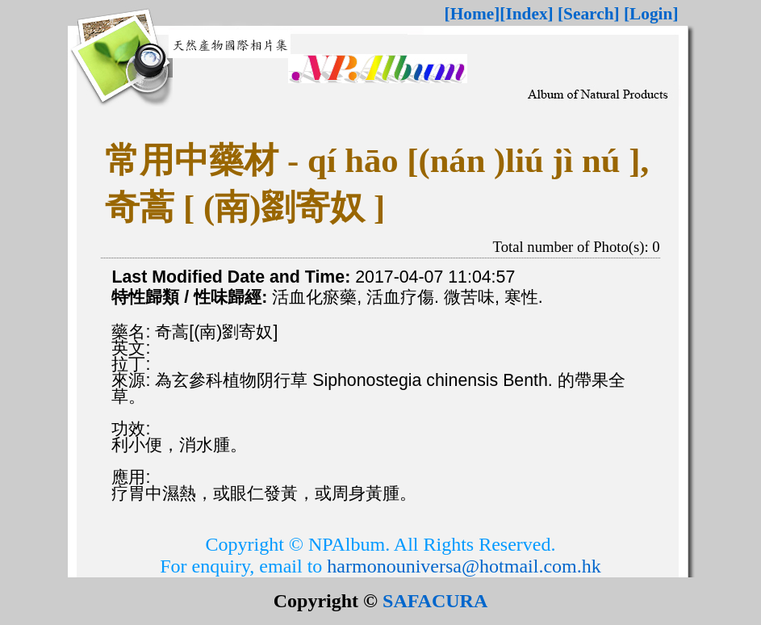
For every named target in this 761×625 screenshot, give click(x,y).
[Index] (526, 13)
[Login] (651, 13)
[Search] (589, 13)
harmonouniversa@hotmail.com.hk (463, 566)
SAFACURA (435, 600)
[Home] (472, 13)
